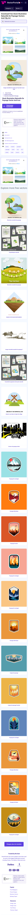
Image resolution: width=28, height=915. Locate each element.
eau (18, 149)
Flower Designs (13, 892)
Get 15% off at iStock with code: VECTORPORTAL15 (13, 30)
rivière (7, 152)
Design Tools (13, 905)
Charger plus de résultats (14, 844)
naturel (12, 146)
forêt (12, 152)
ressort (17, 152)
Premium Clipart (14, 910)
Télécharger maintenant (8, 106)
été (22, 152)
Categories (9, 8)
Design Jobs (13, 903)
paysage (19, 146)
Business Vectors (14, 894)
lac (22, 149)
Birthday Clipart (13, 896)
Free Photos (13, 907)
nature (7, 146)
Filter (13, 12)
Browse (19, 8)
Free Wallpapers (13, 889)
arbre (13, 149)
